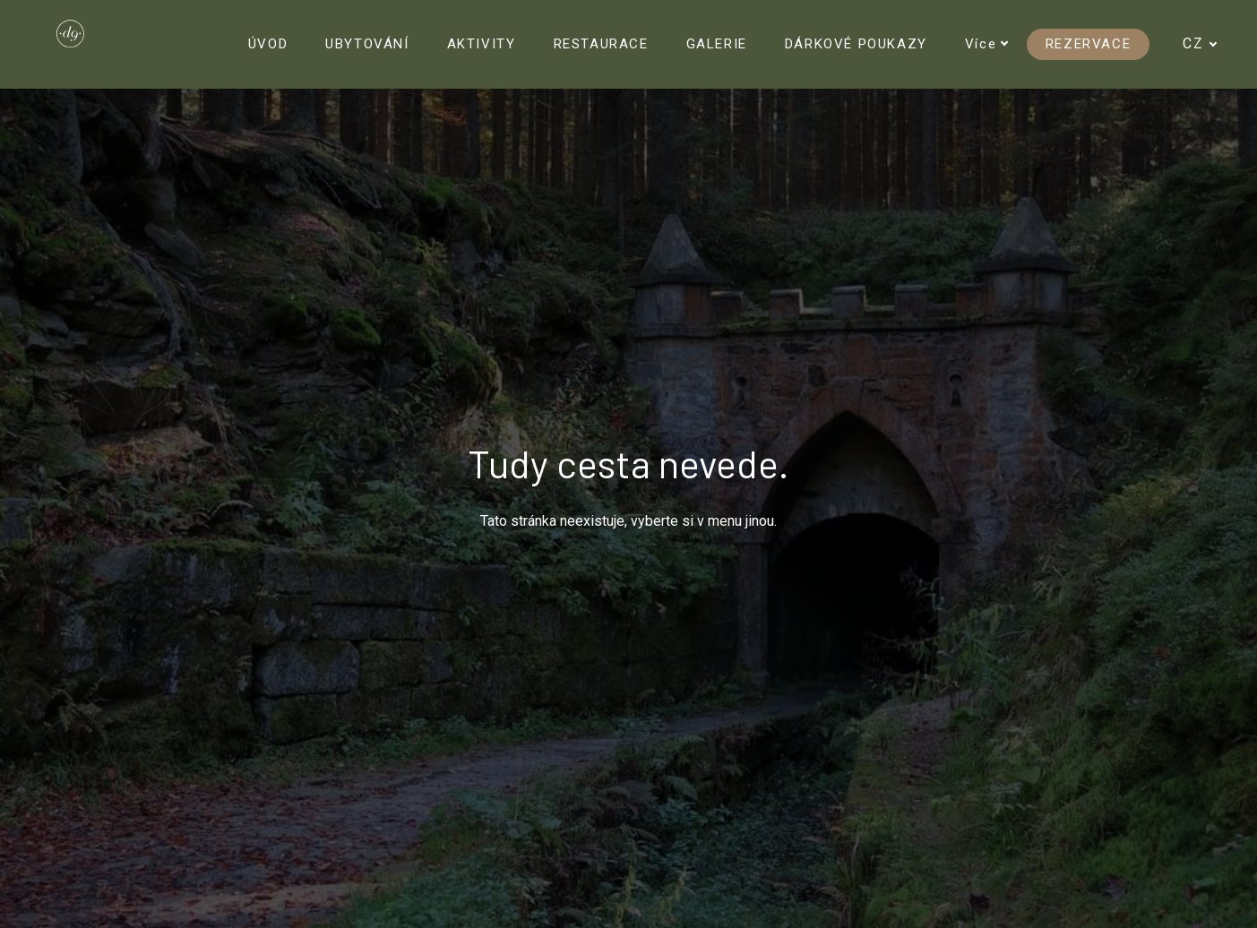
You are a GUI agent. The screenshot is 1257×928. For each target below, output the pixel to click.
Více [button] (987, 44)
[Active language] (1207, 44)
